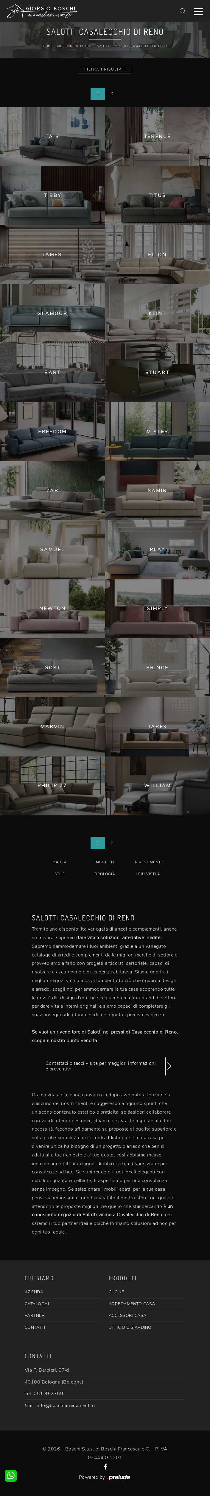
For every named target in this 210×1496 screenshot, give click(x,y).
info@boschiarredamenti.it (66, 1405)
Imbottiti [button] (104, 862)
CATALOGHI (37, 1304)
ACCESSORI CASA (128, 1315)
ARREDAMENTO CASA (132, 1304)
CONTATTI (35, 1327)
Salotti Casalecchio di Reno (141, 46)
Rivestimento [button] (149, 862)
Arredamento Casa (74, 46)
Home (47, 46)
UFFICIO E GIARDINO (130, 1327)
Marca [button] (59, 862)
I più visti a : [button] (149, 874)
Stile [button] (60, 874)
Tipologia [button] (104, 874)
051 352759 (48, 1393)
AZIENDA (34, 1292)
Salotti (103, 46)
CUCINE (116, 1292)
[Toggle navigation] (198, 11)
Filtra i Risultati (105, 69)
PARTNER (35, 1315)
